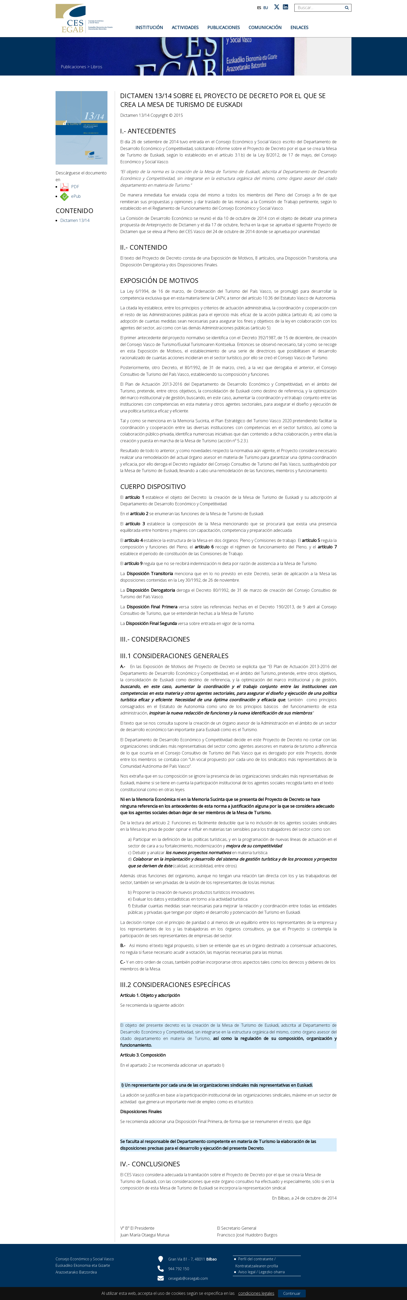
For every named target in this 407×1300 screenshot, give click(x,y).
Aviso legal (246, 1271)
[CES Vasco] (84, 18)
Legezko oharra (272, 1271)
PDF (75, 186)
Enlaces (299, 27)
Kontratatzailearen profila (256, 1265)
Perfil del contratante (255, 1258)
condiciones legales (256, 1293)
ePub (76, 196)
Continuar (292, 1293)
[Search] (321, 7)
